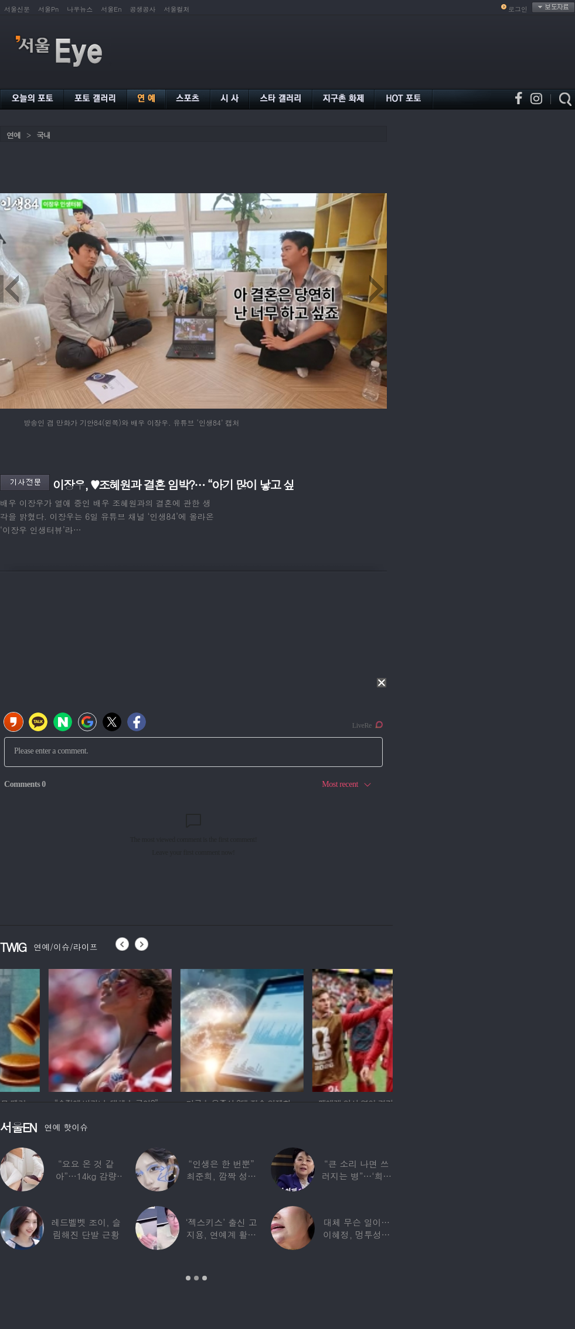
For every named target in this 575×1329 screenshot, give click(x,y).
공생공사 (143, 9)
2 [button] (196, 1278)
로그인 (518, 9)
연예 (13, 135)
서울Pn (48, 9)
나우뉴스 (80, 9)
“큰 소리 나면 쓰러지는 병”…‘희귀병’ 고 (356, 1175)
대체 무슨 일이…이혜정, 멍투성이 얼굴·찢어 (356, 1234)
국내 (43, 135)
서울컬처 (177, 9)
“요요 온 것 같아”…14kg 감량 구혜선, (85, 1175)
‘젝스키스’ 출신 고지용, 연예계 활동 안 (221, 1234)
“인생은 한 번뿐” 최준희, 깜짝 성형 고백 (221, 1175)
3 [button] (204, 1278)
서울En (111, 9)
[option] (61, 1028)
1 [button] (188, 1278)
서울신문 (17, 9)
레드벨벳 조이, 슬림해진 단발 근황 (86, 1228)
